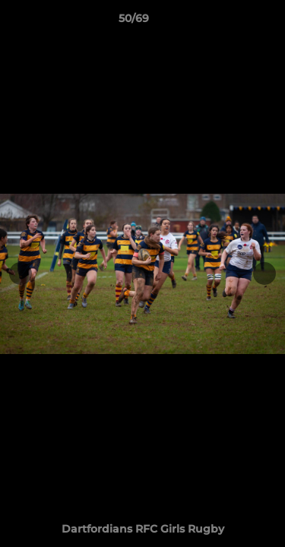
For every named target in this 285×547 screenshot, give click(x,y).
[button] (230, 22)
